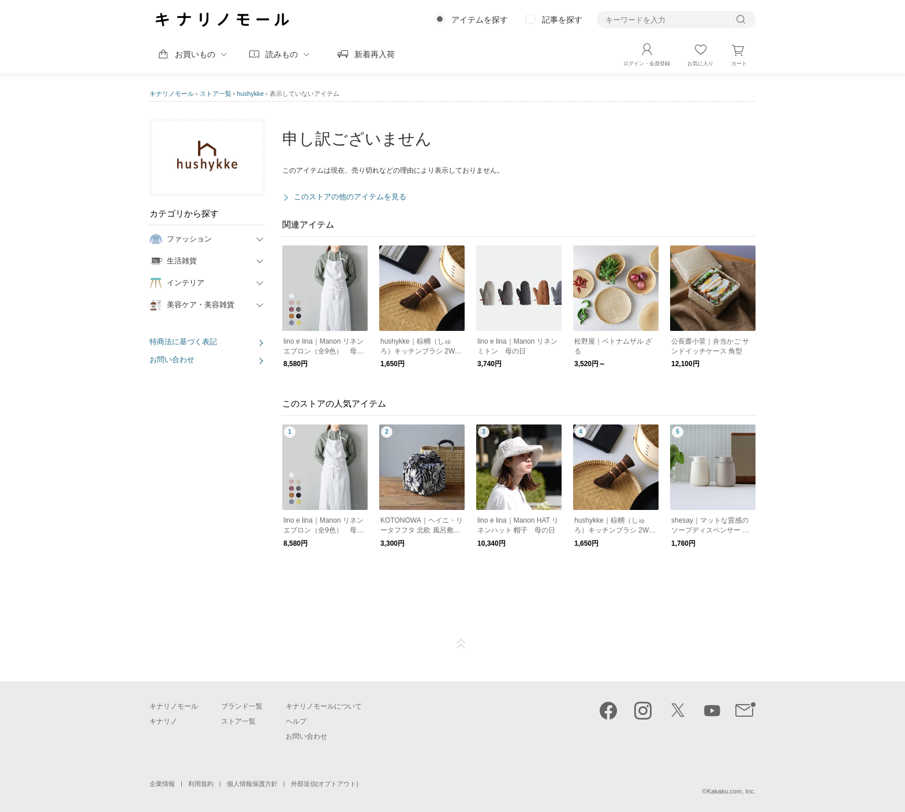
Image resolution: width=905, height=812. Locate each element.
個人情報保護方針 (252, 783)
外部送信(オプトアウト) (324, 783)
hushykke (250, 93)
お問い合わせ (172, 359)
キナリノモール (171, 93)
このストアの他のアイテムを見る (350, 196)
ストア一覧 (215, 93)
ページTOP (461, 644)
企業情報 (162, 783)
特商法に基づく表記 (183, 341)
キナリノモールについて (324, 706)
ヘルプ (296, 721)
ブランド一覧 (242, 706)
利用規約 (201, 783)
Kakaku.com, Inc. (731, 791)
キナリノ (163, 721)
